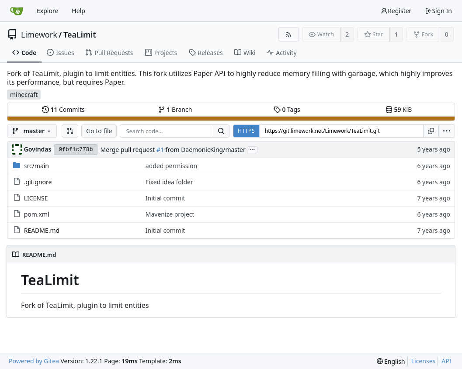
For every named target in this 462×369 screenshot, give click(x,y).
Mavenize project (170, 214)
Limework (39, 34)
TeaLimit (79, 34)
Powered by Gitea (34, 361)
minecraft (24, 94)
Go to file (99, 131)
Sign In (438, 11)
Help (78, 11)
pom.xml (36, 214)
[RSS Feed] (288, 34)
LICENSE (36, 198)
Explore (47, 11)
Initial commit (165, 198)
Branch (175, 109)
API (446, 361)
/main (36, 166)
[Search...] (221, 131)
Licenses (423, 361)
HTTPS (246, 130)
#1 (160, 149)
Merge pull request (128, 149)
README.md (42, 230)
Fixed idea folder (169, 182)
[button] (70, 131)
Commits (63, 109)
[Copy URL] (431, 131)
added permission (171, 166)
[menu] (446, 131)
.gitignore (38, 182)
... (252, 149)
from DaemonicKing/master (205, 149)
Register (396, 11)
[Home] (16, 11)
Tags (287, 109)
